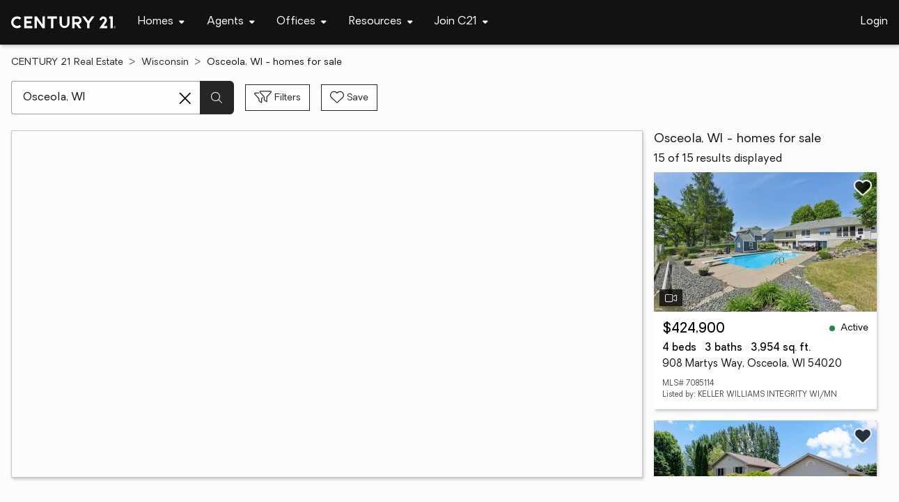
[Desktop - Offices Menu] (301, 22)
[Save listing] (862, 187)
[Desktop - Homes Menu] (161, 22)
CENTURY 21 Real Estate (67, 62)
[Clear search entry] (185, 98)
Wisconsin (165, 62)
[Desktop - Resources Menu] (381, 22)
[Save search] (349, 97)
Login (874, 21)
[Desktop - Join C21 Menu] (461, 22)
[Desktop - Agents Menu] (231, 22)
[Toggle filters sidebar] (277, 97)
